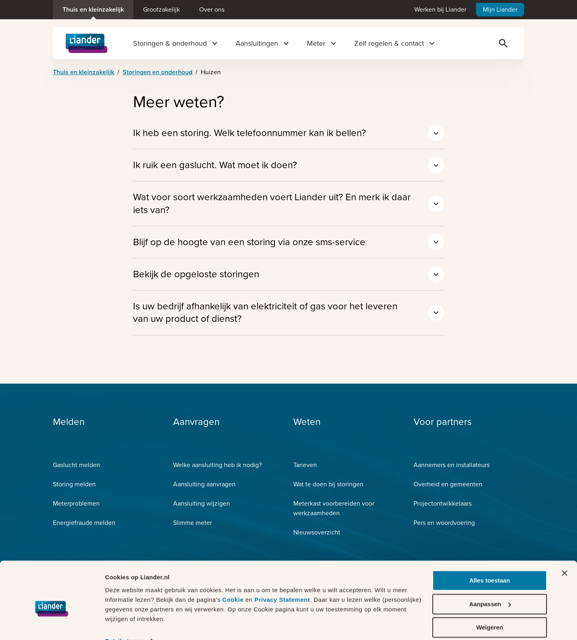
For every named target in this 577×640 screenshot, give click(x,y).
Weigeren (489, 610)
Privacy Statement (282, 582)
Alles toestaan (489, 564)
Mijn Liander (500, 9)
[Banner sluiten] (564, 556)
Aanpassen (490, 587)
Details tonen (124, 624)
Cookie (234, 582)
